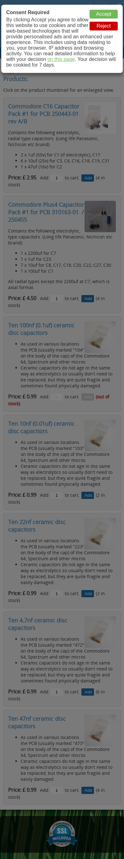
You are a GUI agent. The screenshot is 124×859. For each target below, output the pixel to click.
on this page (61, 59)
